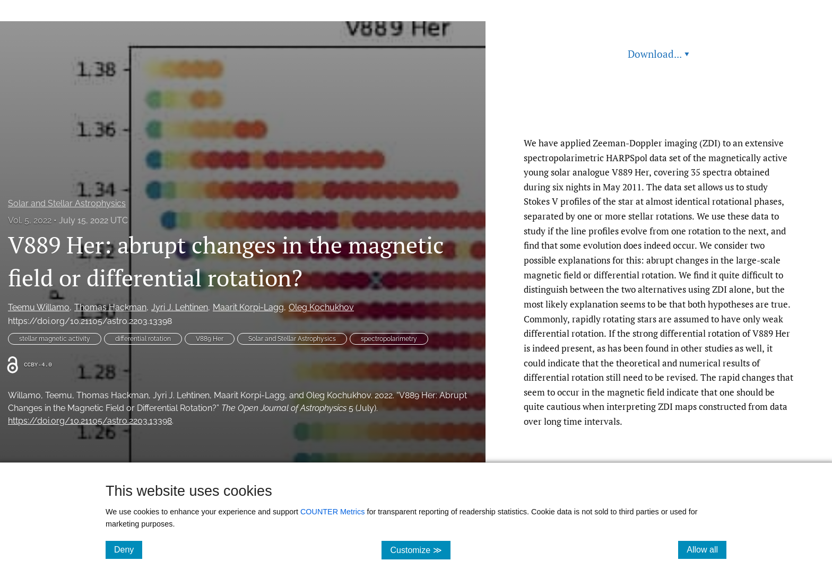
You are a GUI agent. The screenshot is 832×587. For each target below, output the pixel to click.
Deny (128, 549)
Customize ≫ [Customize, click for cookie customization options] (420, 550)
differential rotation (143, 339)
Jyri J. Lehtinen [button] (179, 307)
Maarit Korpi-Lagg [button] (248, 307)
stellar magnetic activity (54, 339)
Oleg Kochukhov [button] (321, 307)
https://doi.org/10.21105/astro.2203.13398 (90, 321)
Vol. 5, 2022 (29, 220)
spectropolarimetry (389, 339)
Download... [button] (658, 54)
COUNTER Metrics (332, 511)
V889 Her (209, 339)
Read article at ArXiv (658, 110)
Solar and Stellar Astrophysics (67, 203)
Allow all (706, 549)
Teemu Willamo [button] (39, 307)
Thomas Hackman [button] (110, 307)
